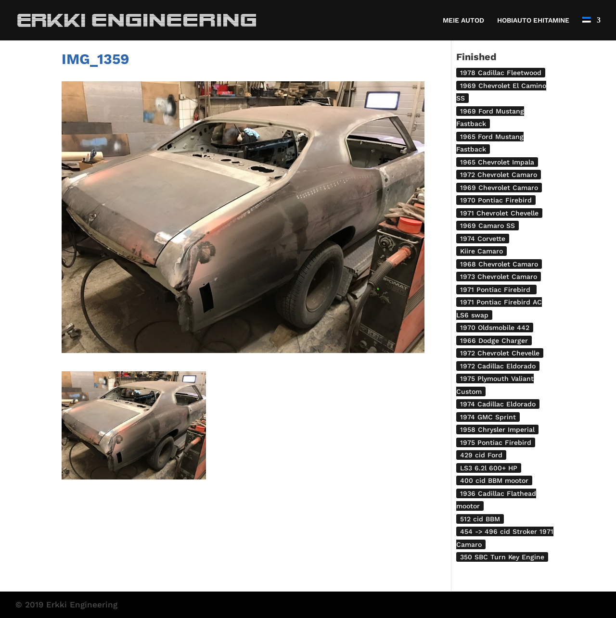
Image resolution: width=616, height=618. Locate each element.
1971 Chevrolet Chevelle (499, 213)
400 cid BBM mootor (494, 480)
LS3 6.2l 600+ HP (488, 468)
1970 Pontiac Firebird (496, 200)
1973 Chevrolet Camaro (498, 276)
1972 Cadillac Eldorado (498, 366)
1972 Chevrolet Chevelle (499, 353)
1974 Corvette (482, 238)
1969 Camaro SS (487, 225)
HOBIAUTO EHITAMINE (533, 20)
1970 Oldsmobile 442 (494, 327)
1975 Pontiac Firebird (495, 442)
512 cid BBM (480, 519)
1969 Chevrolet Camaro (499, 187)
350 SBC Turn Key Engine (502, 557)
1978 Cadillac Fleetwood (500, 72)
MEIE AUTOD (463, 20)
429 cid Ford (481, 455)
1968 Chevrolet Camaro (499, 264)
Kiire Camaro (481, 251)
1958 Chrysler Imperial (497, 429)
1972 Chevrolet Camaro (498, 174)
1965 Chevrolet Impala (497, 162)
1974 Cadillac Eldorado (498, 404)
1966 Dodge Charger (494, 340)
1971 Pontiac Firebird (496, 289)
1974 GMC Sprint (488, 417)
